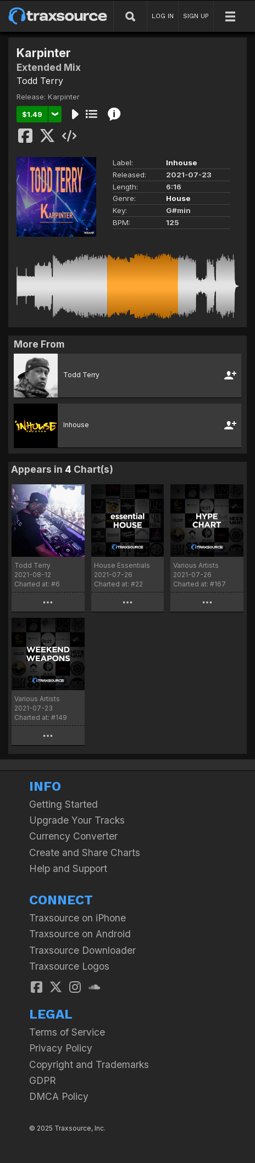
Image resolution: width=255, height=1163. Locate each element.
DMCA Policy (58, 1096)
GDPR (42, 1080)
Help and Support (68, 868)
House (178, 198)
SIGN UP (196, 16)
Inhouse (181, 162)
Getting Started (63, 804)
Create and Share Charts (84, 852)
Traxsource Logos (69, 966)
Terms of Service (67, 1032)
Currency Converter (73, 836)
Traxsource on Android (80, 934)
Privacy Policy (60, 1048)
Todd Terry (39, 80)
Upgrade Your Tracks (77, 820)
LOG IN (163, 16)
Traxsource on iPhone (77, 918)
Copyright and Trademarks (89, 1064)
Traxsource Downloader (82, 950)
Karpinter (64, 96)
